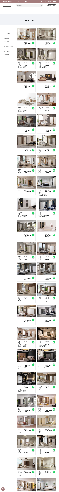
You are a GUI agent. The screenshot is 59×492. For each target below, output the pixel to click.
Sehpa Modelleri (44, 11)
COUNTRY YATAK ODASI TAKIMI (20, 172)
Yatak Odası (22, 11)
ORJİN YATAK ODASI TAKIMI (39, 300)
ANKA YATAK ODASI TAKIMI (19, 300)
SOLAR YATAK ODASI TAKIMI (39, 152)
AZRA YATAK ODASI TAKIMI (39, 44)
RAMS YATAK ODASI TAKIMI (19, 431)
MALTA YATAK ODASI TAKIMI (19, 131)
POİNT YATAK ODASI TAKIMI (39, 279)
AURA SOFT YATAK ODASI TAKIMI (39, 452)
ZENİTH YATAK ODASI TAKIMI (40, 388)
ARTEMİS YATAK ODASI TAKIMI (19, 452)
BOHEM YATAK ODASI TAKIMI (19, 44)
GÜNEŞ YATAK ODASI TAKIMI (19, 259)
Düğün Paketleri (50, 5)
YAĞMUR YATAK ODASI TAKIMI (40, 473)
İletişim (19, 1)
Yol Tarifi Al (25, 1)
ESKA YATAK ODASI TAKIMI (19, 279)
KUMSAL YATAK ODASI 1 (19, 191)
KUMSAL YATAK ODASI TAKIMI (40, 172)
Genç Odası (39, 11)
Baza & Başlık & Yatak (33, 11)
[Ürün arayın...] (29, 5)
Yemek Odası (27, 11)
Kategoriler (6, 30)
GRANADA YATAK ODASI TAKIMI (40, 110)
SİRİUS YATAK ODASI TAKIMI (39, 259)
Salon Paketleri (11, 11)
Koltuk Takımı (17, 11)
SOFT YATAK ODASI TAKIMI (39, 131)
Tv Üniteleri (49, 11)
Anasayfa (5, 1)
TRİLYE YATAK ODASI (19, 151)
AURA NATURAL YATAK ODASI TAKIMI (20, 473)
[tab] (9, 30)
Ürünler (15, 1)
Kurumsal (10, 1)
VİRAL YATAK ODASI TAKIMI (39, 411)
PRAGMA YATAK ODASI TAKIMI (19, 411)
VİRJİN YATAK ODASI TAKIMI (19, 321)
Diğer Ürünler (6, 57)
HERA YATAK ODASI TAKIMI (39, 431)
